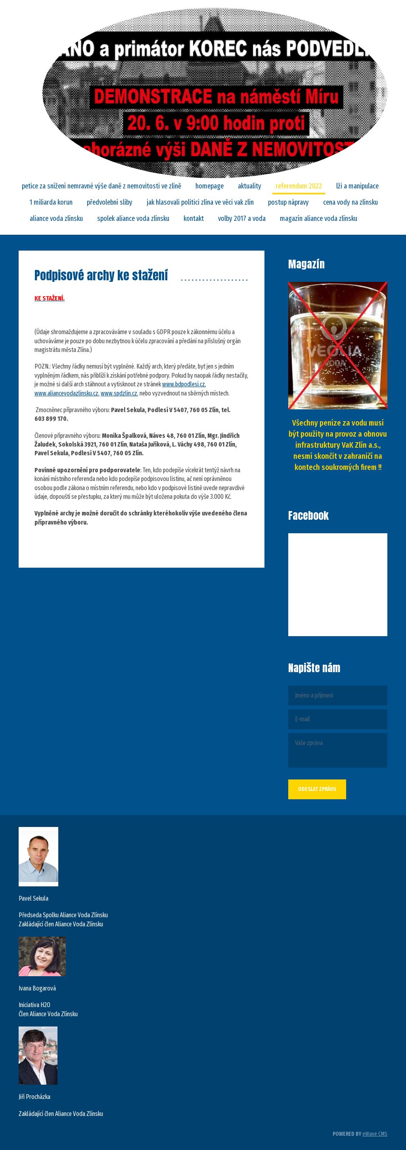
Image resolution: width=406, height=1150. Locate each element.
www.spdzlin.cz (119, 393)
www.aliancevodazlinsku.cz (66, 393)
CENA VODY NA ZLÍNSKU (350, 202)
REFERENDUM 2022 (299, 186)
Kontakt (194, 218)
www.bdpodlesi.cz (183, 384)
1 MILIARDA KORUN (51, 202)
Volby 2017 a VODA (242, 218)
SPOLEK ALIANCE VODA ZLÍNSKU (133, 218)
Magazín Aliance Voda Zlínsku (318, 218)
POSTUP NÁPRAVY (288, 202)
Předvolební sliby (109, 202)
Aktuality (249, 186)
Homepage (209, 186)
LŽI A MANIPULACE (357, 186)
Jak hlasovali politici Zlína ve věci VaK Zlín (200, 202)
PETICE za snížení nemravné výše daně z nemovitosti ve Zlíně (101, 186)
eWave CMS (374, 1134)
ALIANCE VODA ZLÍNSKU (56, 218)
